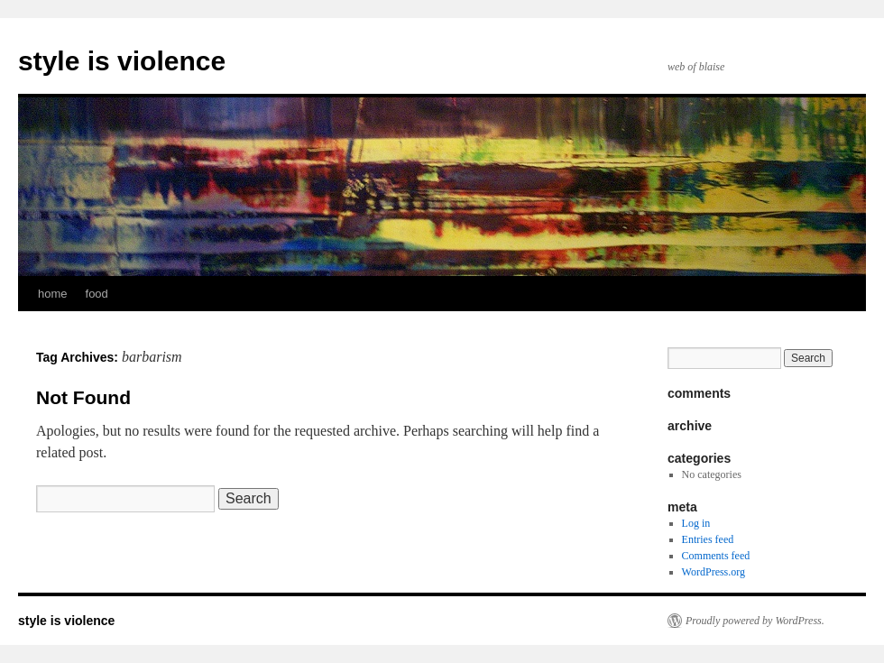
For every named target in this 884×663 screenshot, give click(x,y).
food (97, 293)
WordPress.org (713, 572)
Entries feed (708, 539)
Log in (696, 523)
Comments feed (716, 555)
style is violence (122, 61)
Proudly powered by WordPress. (755, 620)
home (53, 293)
